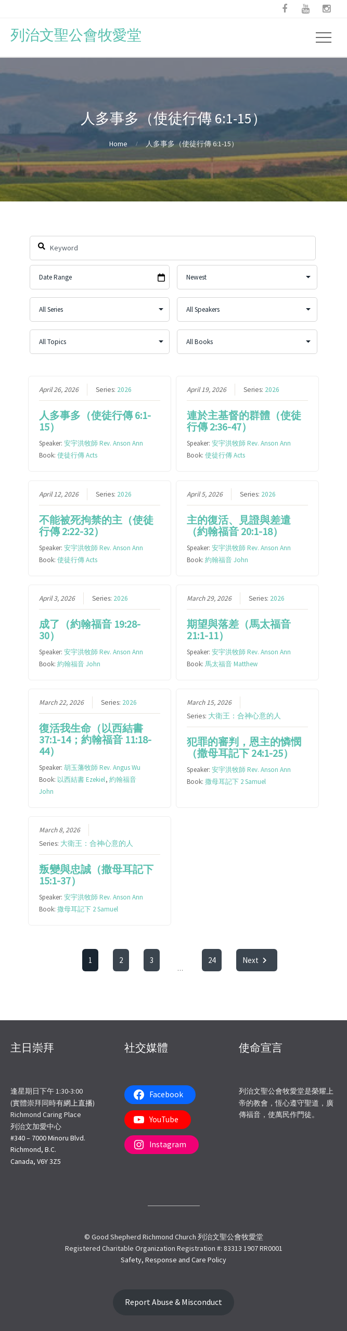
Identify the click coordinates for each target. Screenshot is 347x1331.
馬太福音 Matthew (231, 664)
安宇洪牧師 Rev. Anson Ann (103, 443)
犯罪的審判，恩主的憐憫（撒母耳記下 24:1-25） (244, 747)
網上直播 (78, 1103)
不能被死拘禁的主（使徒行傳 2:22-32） (96, 525)
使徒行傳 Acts (77, 455)
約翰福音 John (226, 559)
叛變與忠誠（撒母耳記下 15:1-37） (96, 875)
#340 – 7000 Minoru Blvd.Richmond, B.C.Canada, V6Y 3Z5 (47, 1149)
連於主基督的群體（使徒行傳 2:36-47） (244, 421)
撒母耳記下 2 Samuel (235, 781)
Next (257, 960)
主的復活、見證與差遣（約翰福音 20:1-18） (239, 525)
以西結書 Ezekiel (81, 779)
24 (212, 960)
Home (118, 143)
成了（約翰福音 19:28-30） (89, 629)
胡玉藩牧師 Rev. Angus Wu (102, 767)
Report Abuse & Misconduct (173, 1302)
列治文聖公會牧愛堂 (76, 35)
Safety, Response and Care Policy (173, 1259)
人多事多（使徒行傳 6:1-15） (95, 421)
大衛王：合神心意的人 (244, 716)
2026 (124, 389)
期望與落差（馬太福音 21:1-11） (239, 629)
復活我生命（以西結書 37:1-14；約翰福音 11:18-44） (95, 739)
